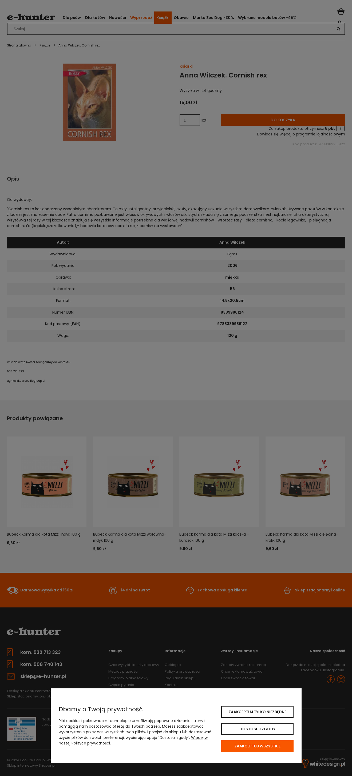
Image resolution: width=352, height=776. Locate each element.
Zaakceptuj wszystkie (257, 746)
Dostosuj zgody (257, 729)
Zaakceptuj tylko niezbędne (257, 712)
